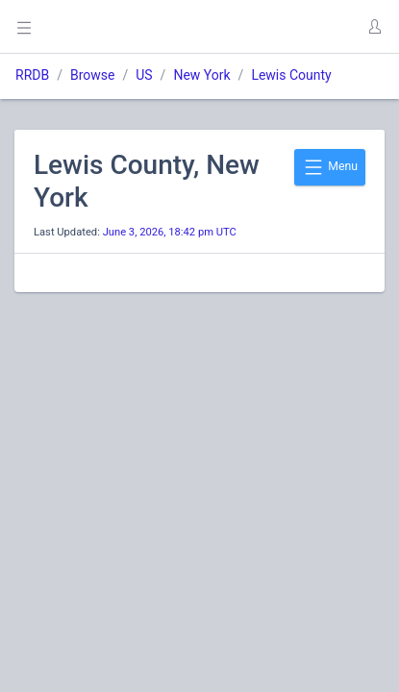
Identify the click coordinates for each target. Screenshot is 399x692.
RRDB (32, 75)
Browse (92, 75)
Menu (330, 167)
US (144, 75)
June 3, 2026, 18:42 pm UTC (170, 232)
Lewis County (291, 75)
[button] (374, 27)
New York (201, 75)
